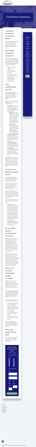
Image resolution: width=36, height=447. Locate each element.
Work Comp (15, 364)
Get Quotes (4, 406)
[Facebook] (3, 441)
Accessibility (4, 412)
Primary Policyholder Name (12, 369)
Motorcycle (15, 361)
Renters (15, 360)
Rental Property (11, 361)
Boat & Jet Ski (11, 363)
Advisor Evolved (23, 445)
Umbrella (15, 363)
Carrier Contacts (4, 407)
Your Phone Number (10, 383)
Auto (11, 359)
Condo (11, 360)
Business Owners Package (11, 364)
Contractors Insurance (11, 365)
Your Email (14, 382)
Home (15, 359)
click (9, 338)
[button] (27, 76)
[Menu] (33, 2)
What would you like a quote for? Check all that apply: (13, 355)
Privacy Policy (4, 410)
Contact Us (4, 409)
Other (15, 365)
